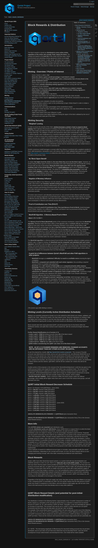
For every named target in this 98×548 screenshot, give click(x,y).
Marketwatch (7, 282)
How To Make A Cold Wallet (11, 237)
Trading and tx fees (9, 121)
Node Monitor (8, 284)
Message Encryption (9, 112)
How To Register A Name (10, 198)
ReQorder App (8, 279)
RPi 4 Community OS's (11, 253)
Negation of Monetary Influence (83, 36)
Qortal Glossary (8, 178)
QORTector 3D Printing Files (11, 153)
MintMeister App (8, 280)
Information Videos (9, 159)
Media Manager (85, 6)
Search (93, 4)
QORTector (8, 259)
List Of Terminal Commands (11, 225)
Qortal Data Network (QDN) (11, 127)
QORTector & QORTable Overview (13, 151)
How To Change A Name (10, 199)
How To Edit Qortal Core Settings (13, 224)
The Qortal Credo (9, 65)
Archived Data (8, 28)
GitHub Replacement (9, 91)
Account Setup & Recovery (11, 196)
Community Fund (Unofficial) (11, 285)
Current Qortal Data (9, 27)
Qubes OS (7, 263)
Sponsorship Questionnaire (11, 102)
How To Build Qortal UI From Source (13, 229)
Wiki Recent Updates (11, 30)
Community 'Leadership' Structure (13, 55)
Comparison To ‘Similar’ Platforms (13, 73)
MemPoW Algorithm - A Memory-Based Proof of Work (84, 43)
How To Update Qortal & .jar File (12, 220)
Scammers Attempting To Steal (12, 39)
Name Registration (9, 85)
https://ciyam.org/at (9, 146)
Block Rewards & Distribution (12, 101)
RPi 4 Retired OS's (11, 255)
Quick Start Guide (9, 47)
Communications (8, 86)
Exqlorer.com (7, 274)
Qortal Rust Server (9, 289)
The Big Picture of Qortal (10, 68)
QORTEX (6, 272)
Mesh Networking (9, 93)
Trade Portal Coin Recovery (11, 206)
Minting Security (80, 30)
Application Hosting (9, 90)
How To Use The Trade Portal (12, 204)
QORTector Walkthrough (10, 207)
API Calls (6, 219)
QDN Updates (8, 129)
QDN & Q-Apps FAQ (9, 190)
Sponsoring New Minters (10, 240)
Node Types (7, 76)
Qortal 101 (7, 49)
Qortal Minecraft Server (10, 290)
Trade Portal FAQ (9, 188)
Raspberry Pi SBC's (9, 251)
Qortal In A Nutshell (9, 52)
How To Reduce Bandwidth (11, 242)
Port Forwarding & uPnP (10, 43)
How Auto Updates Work (10, 80)
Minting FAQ (7, 185)
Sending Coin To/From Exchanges (13, 41)
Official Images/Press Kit (10, 161)
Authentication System (10, 83)
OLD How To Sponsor (10, 238)
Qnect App (7, 266)
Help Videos (7, 194)
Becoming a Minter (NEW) (11, 201)
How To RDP (7, 217)
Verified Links (7, 25)
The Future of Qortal (9, 67)
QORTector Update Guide (11, 209)
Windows (6, 250)
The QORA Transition (10, 71)
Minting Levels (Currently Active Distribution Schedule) (84, 52)
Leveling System (8, 99)
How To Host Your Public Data (12, 230)
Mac (5, 248)
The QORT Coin (8, 70)
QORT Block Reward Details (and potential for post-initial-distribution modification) (83, 72)
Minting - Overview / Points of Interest (84, 27)
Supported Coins (8, 123)
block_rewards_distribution (16, 17)
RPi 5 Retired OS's (11, 258)
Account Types (8, 75)
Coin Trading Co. (8, 287)
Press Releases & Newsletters (12, 164)
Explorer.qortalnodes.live (10, 275)
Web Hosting (7, 88)
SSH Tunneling (8, 212)
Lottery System (8, 145)
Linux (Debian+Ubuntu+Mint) (11, 246)
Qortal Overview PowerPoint (11, 170)
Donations (7, 32)
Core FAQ (7, 182)
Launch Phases (8, 57)
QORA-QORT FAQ (9, 186)
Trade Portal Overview (10, 118)
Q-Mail (6, 110)
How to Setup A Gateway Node (12, 232)
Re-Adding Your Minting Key (11, 202)
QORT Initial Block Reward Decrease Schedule (83, 64)
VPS (5, 261)
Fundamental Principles (10, 63)
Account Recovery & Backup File (12, 36)
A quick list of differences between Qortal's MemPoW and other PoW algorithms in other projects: (85, 47)
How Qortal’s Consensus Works (12, 78)
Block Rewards (80, 68)
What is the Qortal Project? (11, 166)
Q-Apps (6, 131)
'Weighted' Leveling (83, 32)
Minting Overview (8, 97)
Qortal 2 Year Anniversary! (11, 169)
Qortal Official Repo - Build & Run (13, 227)
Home (6, 23)
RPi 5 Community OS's (11, 256)
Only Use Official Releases (11, 38)
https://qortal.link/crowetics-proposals (60, 352)
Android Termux (8, 264)
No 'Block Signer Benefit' (84, 33)
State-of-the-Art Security (10, 81)
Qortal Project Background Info (12, 54)
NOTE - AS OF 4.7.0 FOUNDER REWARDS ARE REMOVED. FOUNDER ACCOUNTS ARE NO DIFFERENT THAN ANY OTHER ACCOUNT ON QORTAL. (85, 58)
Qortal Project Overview (10, 51)
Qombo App (7, 277)
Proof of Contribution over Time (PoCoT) (84, 39)
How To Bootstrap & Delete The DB (13, 222)
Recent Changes (75, 6)
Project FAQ (7, 180)
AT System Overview (9, 143)
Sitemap (92, 6)
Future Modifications (9, 104)
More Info (78, 67)
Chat (5, 109)
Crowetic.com (8, 271)
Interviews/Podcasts (9, 157)
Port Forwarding (8, 211)
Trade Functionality (9, 120)
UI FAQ (6, 183)
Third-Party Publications (10, 172)
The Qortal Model (9, 62)
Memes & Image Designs (11, 162)
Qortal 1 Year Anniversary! (11, 167)
